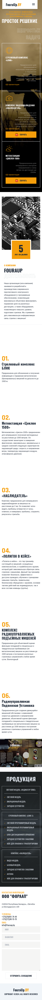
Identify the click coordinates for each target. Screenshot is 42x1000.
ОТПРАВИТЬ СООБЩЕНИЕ (21, 975)
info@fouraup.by (8, 925)
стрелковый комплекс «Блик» (17, 59)
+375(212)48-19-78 (9, 919)
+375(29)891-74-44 (9, 916)
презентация (12, 84)
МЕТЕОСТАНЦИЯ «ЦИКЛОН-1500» (13, 157)
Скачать (21, 134)
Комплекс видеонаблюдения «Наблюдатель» (20, 106)
